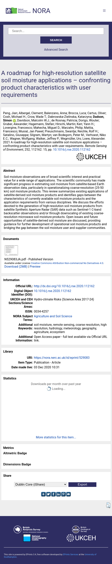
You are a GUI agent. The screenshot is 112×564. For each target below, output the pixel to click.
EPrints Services (70, 554)
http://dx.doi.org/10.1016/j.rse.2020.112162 (64, 286)
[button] (108, 505)
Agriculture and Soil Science (53, 316)
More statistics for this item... (56, 437)
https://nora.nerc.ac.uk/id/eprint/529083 (62, 358)
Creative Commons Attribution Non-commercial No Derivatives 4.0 (67, 263)
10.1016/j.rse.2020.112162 (71, 149)
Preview (35, 266)
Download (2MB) (15, 266)
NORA (41, 11)
